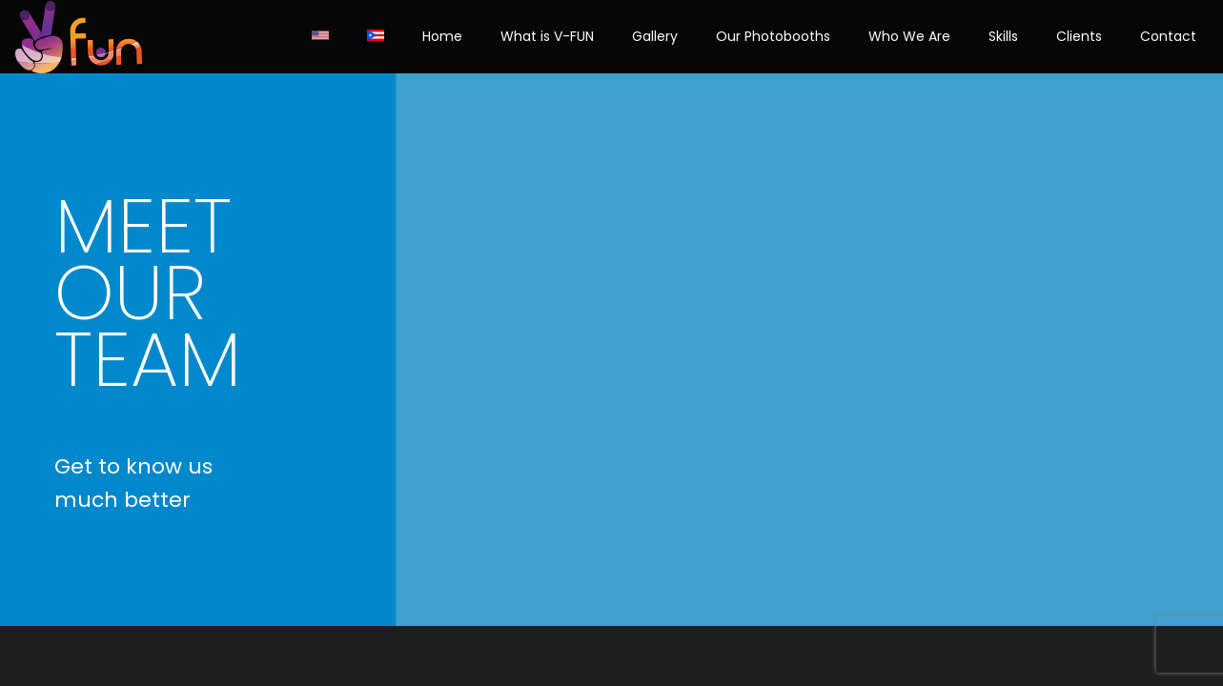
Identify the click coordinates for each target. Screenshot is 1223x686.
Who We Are (909, 36)
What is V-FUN (547, 36)
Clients (1079, 36)
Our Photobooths (773, 36)
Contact (1168, 36)
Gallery (655, 36)
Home (442, 36)
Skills (1003, 36)
